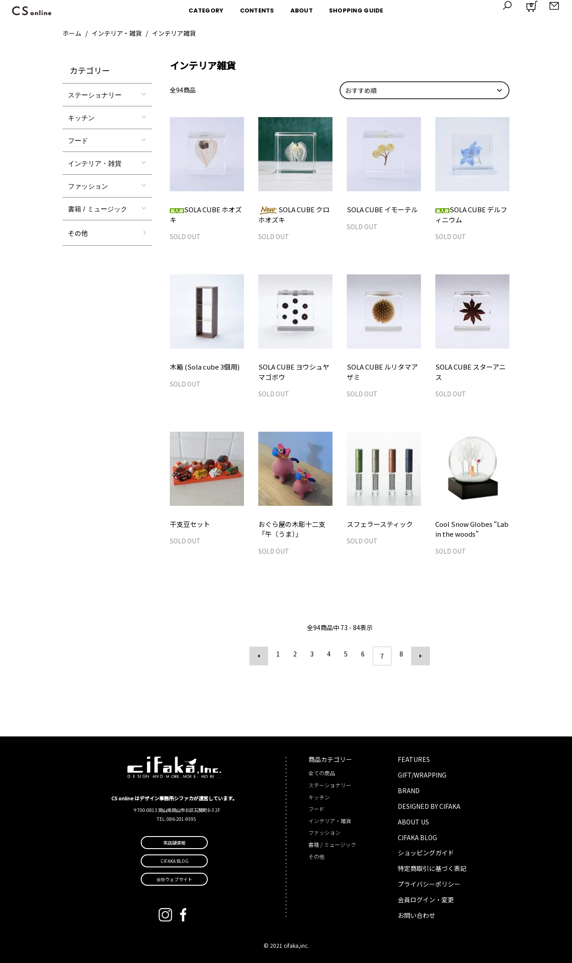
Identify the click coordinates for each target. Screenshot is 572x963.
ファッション (88, 186)
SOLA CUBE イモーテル (380, 209)
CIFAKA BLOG (417, 836)
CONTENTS (257, 10)
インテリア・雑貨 (117, 33)
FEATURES (414, 757)
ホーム (72, 33)
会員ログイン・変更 (426, 898)
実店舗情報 (174, 841)
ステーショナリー (95, 95)
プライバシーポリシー (429, 883)
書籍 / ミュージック (97, 209)
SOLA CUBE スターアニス (471, 368)
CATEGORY (206, 10)
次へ (416, 657)
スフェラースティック (377, 526)
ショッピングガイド (426, 851)
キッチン (81, 118)
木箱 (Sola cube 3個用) (202, 368)
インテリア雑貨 (174, 33)
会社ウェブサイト (174, 878)
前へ (263, 657)
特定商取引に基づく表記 (432, 867)
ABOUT (301, 10)
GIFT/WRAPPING (422, 773)
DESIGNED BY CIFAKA (429, 804)
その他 (78, 233)
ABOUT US (413, 820)
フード (78, 140)
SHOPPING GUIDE (356, 10)
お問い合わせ (416, 914)
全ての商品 (321, 772)
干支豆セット (188, 526)
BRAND (409, 789)
